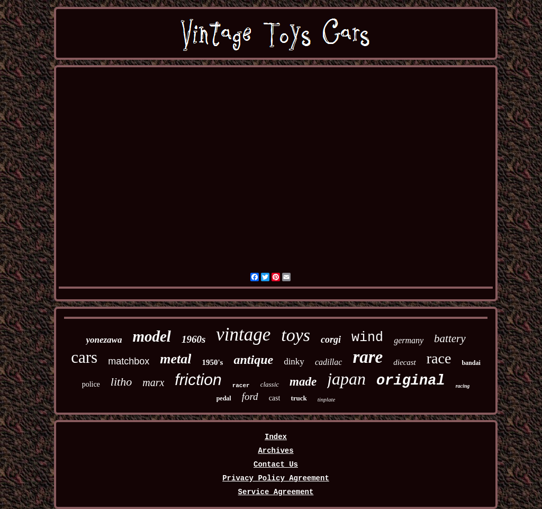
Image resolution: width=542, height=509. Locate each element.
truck (298, 398)
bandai (471, 363)
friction (198, 379)
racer (241, 385)
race (439, 358)
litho (121, 381)
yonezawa (104, 340)
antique (253, 360)
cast (275, 398)
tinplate (327, 399)
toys (295, 335)
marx (153, 382)
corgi (331, 339)
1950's (212, 362)
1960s (193, 339)
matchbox (128, 361)
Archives (275, 451)
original (410, 381)
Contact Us (276, 464)
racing (463, 386)
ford (250, 396)
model (151, 336)
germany (408, 340)
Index (276, 437)
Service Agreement (276, 492)
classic (269, 384)
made (303, 381)
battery (449, 338)
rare (368, 357)
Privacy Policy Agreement (275, 478)
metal (175, 359)
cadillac (328, 362)
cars (84, 357)
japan (346, 378)
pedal (223, 398)
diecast (404, 362)
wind (367, 337)
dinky (294, 361)
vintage (243, 334)
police (91, 384)
